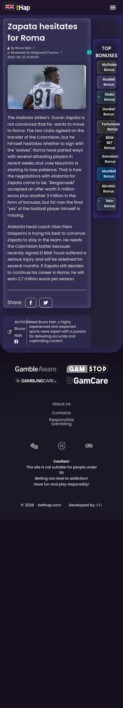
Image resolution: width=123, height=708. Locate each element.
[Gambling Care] (35, 380)
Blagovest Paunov (45, 52)
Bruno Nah (23, 48)
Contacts (61, 413)
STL (99, 505)
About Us (61, 404)
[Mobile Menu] (113, 7)
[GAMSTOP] (87, 369)
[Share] (30, 303)
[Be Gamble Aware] (35, 369)
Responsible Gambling (61, 421)
